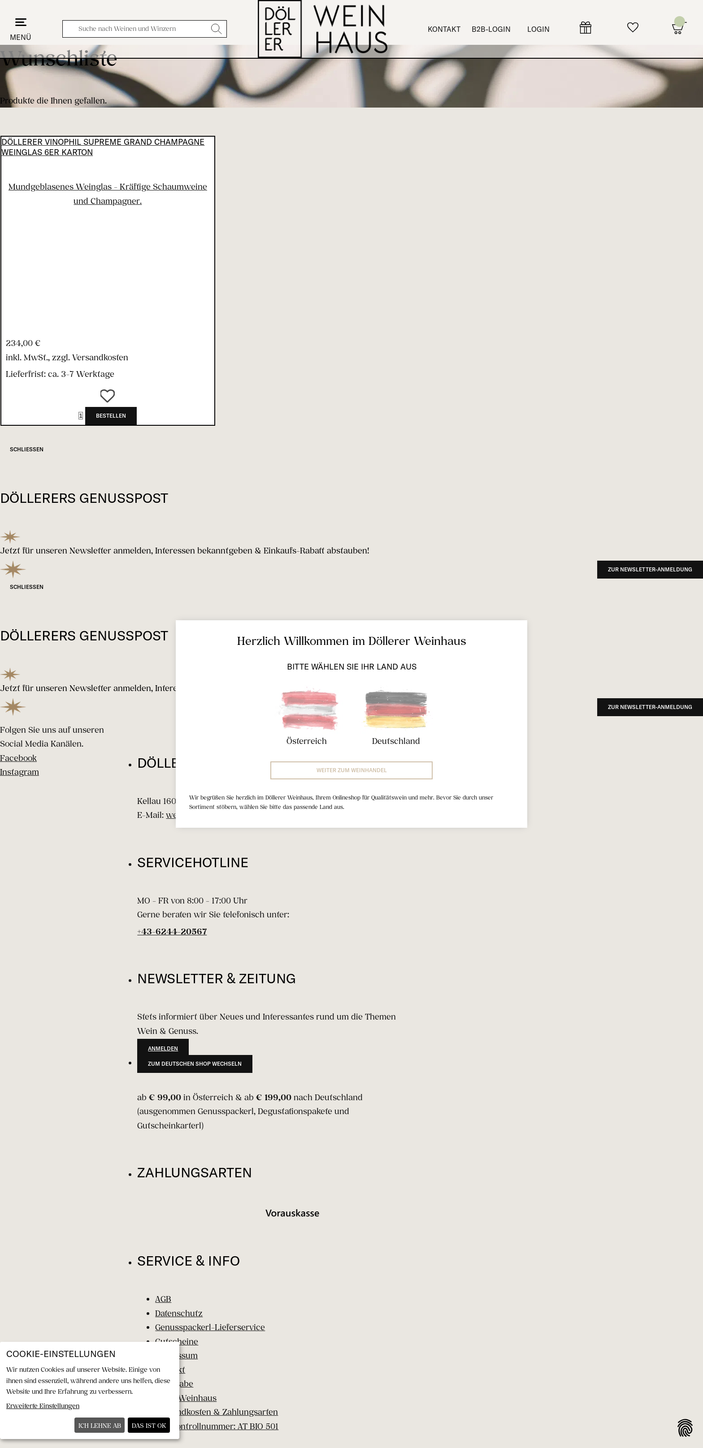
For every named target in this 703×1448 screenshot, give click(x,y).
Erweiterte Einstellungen (42, 1405)
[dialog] (89, 1390)
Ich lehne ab (99, 1425)
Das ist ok (149, 1425)
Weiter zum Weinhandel (352, 770)
